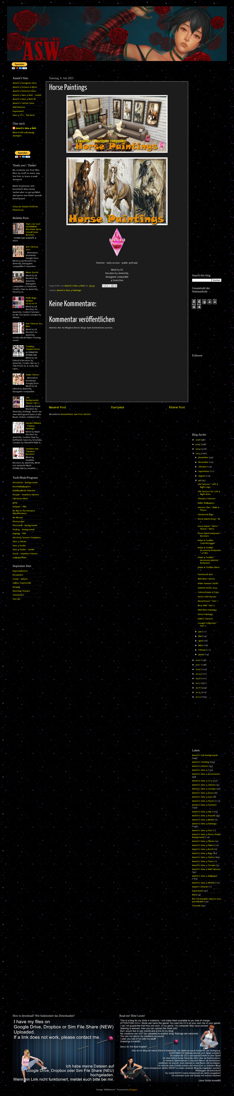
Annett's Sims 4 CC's (202, 781)
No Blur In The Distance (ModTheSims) (24, 512)
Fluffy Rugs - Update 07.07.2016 (32, 301)
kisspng (16, 587)
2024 (198, 449)
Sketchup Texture (21, 591)
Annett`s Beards (200, 887)
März (201, 645)
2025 (198, 444)
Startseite (117, 407)
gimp (15, 502)
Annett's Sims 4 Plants (203, 845)
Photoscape (19, 521)
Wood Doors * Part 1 (208, 601)
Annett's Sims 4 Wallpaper (204, 876)
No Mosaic (18, 517)
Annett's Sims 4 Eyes (202, 797)
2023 (198, 453)
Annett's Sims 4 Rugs (202, 853)
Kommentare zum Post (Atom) (76, 414)
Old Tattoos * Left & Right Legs (208, 485)
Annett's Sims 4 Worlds (203, 883)
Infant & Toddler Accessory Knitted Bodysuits (208, 560)
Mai (200, 636)
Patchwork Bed (205, 574)
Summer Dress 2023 (207, 588)
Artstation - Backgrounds (25, 482)
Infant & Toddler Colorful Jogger (206, 541)
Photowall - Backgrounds (25, 525)
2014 (198, 697)
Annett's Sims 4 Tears (202, 861)
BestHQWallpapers (22, 486)
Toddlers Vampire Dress (33, 347)
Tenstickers (18, 595)
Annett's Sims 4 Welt (26, 128)
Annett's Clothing (200, 762)
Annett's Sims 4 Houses (203, 815)
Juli (200, 480)
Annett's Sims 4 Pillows (203, 841)
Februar (202, 650)
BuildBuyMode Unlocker (24, 490)
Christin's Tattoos (206, 498)
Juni (200, 631)
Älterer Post (177, 407)
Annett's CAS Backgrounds (205, 755)
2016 (198, 688)
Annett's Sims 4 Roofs (203, 849)
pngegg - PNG (19, 533)
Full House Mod (20, 498)
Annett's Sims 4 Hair (202, 811)
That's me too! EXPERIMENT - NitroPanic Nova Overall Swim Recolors (33, 229)
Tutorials (196, 905)
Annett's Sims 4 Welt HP (24, 99)
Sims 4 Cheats (19, 541)
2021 (198, 665)
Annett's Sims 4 (199, 770)
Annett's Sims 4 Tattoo (203, 857)
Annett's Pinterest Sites (24, 91)
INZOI (194, 895)
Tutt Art (16, 599)
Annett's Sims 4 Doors (203, 793)
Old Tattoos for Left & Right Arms (209, 493)
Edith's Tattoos (205, 619)
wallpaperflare (20, 557)
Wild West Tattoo (206, 579)
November (203, 462)
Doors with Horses (207, 596)
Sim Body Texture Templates (27, 537)
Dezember (203, 457)
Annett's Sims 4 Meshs (203, 820)
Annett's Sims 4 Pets (202, 830)
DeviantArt (18, 575)
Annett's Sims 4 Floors (203, 801)
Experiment (18, 111)
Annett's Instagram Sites (25, 83)
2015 (198, 692)
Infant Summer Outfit (208, 583)
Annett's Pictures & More (25, 87)
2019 (198, 674)
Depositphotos (20, 571)
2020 (198, 669)
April (200, 641)
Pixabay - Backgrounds (24, 529)
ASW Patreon (19, 107)
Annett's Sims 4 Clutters (204, 785)
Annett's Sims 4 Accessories (206, 774)
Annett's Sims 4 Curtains (204, 789)
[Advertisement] (206, 122)
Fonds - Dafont (20, 579)
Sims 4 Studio (19, 545)
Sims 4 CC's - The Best (24, 115)
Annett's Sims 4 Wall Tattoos (206, 869)
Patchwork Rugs (205, 514)
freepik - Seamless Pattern (26, 494)
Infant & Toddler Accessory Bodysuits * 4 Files (209, 550)
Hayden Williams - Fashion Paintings (33, 426)
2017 (198, 683)
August (202, 476)
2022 (198, 660)
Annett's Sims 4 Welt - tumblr (27, 95)
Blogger (133, 1089)
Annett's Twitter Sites (23, 103)
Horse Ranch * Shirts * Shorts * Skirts (208, 527)
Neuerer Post (57, 407)
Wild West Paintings (207, 610)
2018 (198, 678)
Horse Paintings (205, 614)
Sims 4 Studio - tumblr (23, 549)
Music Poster (32, 272)
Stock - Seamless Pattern (25, 553)
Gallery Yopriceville (22, 583)
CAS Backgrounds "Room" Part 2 (32, 400)
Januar (201, 654)
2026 (198, 440)
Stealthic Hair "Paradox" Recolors (32, 452)
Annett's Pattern (200, 766)
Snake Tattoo (32, 374)
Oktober (202, 467)
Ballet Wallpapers (206, 503)
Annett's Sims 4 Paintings (69, 290)
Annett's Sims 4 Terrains (204, 865)
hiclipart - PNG (19, 506)
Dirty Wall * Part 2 (206, 605)
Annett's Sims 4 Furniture (204, 805)
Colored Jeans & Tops (208, 592)
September (204, 471)
